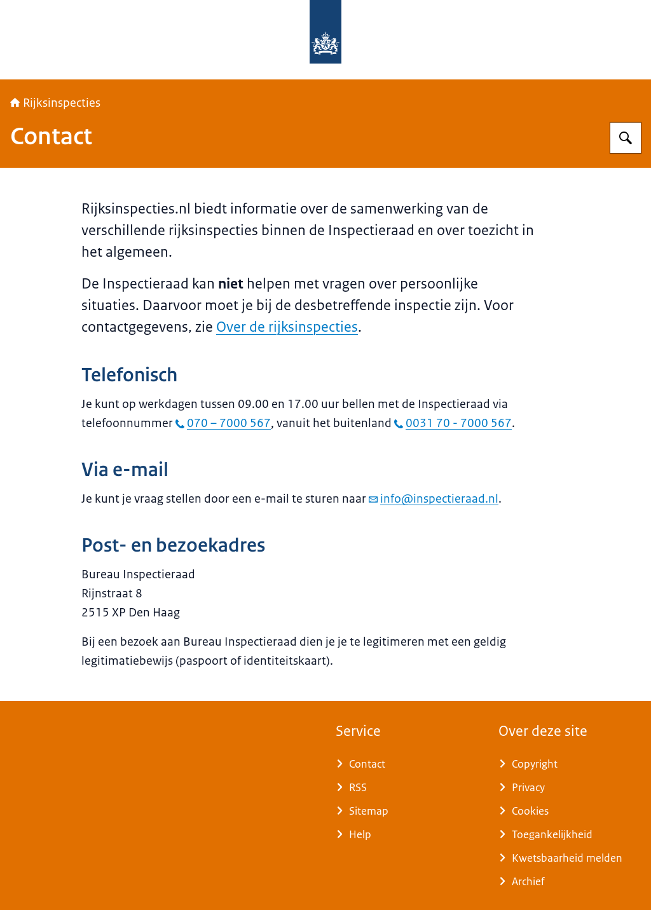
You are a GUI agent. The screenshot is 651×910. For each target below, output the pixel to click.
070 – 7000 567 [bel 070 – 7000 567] (223, 423)
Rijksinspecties (55, 103)
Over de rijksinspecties (287, 327)
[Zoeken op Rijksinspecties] (625, 138)
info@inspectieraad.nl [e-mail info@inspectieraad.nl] (433, 498)
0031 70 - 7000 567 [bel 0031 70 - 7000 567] (453, 423)
